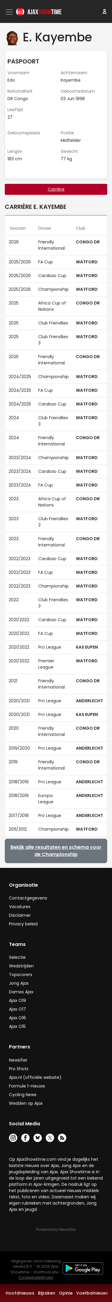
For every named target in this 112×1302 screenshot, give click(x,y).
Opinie (66, 1293)
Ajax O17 (17, 1009)
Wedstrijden (21, 966)
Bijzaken (46, 1293)
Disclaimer (20, 915)
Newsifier (18, 1060)
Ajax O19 (17, 1000)
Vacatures (19, 907)
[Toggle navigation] (10, 12)
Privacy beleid (23, 924)
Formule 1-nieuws (27, 1086)
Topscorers (20, 975)
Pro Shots (18, 1069)
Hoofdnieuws (20, 1293)
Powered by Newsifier (56, 1229)
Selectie (17, 957)
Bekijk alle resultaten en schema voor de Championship (56, 851)
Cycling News (22, 1095)
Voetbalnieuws (92, 1293)
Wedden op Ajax (26, 1103)
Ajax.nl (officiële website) (35, 1077)
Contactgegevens (28, 898)
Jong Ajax (19, 983)
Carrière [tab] (56, 189)
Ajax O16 (17, 1018)
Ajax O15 (17, 1026)
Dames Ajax (21, 992)
